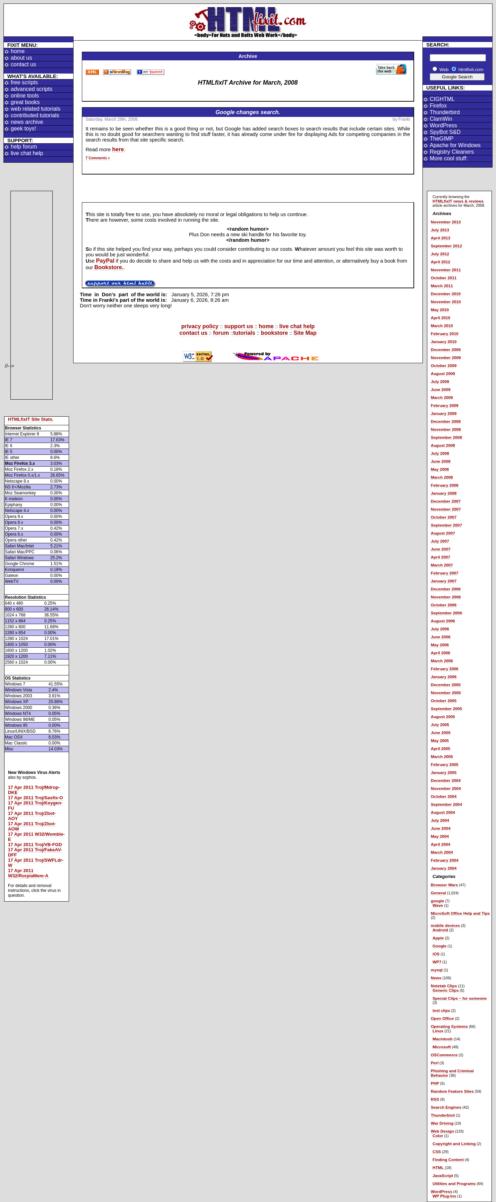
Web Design (442, 1131)
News (436, 977)
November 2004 (446, 788)
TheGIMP (441, 139)
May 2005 (440, 740)
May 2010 (440, 309)
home (18, 51)
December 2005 (446, 684)
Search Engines (446, 1107)
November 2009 (446, 357)
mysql (437, 969)
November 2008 (446, 429)
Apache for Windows (455, 145)
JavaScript (443, 1175)
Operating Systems (449, 1026)
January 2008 (443, 493)
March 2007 (442, 565)
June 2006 (441, 636)
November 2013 (446, 222)
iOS (436, 954)
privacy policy (200, 326)
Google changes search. (247, 112)
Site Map (304, 333)
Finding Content (448, 1159)
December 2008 (446, 421)
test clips (441, 1010)
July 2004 (440, 820)
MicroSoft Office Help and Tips (460, 913)
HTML (438, 1167)
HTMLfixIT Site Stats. (30, 419)
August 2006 (443, 621)
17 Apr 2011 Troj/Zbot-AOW (32, 826)
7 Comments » (98, 158)
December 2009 (446, 349)
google (437, 900)
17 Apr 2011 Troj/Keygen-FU (35, 805)
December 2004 (446, 780)
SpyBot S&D (445, 132)
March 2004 (442, 852)
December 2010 (446, 293)
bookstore (274, 333)
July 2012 (440, 254)
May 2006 (440, 644)
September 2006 (446, 613)
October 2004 (443, 796)
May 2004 (440, 836)
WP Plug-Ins (444, 1196)
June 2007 (441, 549)
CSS (437, 1151)
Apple (438, 938)
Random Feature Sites (452, 1091)
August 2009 (443, 373)
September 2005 (446, 708)
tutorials (244, 333)
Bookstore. (108, 267)
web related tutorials (35, 109)
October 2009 (443, 365)
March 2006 (442, 660)
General (438, 892)
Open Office (442, 1018)
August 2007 (443, 533)
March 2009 (442, 397)
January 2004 (443, 868)
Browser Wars (444, 885)
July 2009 (440, 381)
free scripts (24, 82)
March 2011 (442, 285)
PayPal (105, 260)
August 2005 (443, 716)
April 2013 (440, 238)
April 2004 (440, 844)
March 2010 (442, 325)
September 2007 (446, 525)
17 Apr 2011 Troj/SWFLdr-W (35, 863)
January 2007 (443, 581)
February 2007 (444, 573)
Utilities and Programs (454, 1183)
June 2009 (441, 389)
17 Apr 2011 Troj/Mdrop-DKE (34, 790)
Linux (438, 1031)
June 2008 (441, 461)
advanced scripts (31, 89)
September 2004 (446, 804)
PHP (435, 1083)
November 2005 (446, 692)
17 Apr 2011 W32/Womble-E (36, 837)
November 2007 (446, 509)
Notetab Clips (444, 985)
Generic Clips (446, 990)
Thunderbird (445, 112)
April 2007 (440, 557)
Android (440, 930)
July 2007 (440, 541)
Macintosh (443, 1039)
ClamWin (441, 119)
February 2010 (444, 333)
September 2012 (446, 246)
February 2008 (444, 485)
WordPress (443, 125)
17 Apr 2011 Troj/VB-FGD (35, 844)
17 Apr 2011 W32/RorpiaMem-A (28, 873)
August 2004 (443, 812)
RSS (435, 1099)
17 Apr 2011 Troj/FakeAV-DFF (35, 852)
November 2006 (446, 597)
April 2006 (440, 652)
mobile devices (445, 925)
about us (21, 58)
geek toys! (23, 128)
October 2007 (443, 517)
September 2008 (446, 437)
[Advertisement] (31, 295)
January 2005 (443, 772)
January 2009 (443, 413)
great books (25, 102)
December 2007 (446, 501)
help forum (24, 147)
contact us (23, 64)
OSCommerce (444, 1054)
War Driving (442, 1123)
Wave (438, 905)
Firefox (438, 106)
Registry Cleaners (452, 152)
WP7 (437, 962)
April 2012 (440, 261)
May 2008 (440, 469)
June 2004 (441, 828)
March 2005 (442, 756)
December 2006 (446, 589)
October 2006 (443, 605)
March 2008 (442, 477)
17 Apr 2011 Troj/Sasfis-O (35, 797)
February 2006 (444, 668)
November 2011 (446, 269)
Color (438, 1135)
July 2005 (440, 724)
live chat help (27, 153)
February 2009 (444, 405)
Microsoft (442, 1047)
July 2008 (440, 453)
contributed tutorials (35, 115)
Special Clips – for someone (460, 998)
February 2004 (444, 860)
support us (238, 326)
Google (439, 946)
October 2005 (443, 700)
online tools (25, 96)
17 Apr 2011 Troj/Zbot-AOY (32, 816)
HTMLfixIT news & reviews (458, 201)
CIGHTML (442, 99)
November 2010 (446, 301)
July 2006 (440, 628)
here (118, 149)
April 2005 (440, 748)
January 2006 (443, 676)
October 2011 (443, 277)
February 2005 (444, 764)
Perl (434, 1062)
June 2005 (441, 732)
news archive (27, 122)
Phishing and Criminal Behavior (452, 1072)
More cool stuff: (449, 158)
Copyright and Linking (454, 1143)
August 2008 (443, 445)
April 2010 (440, 317)
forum (221, 333)
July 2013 (440, 230)
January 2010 (443, 341)
